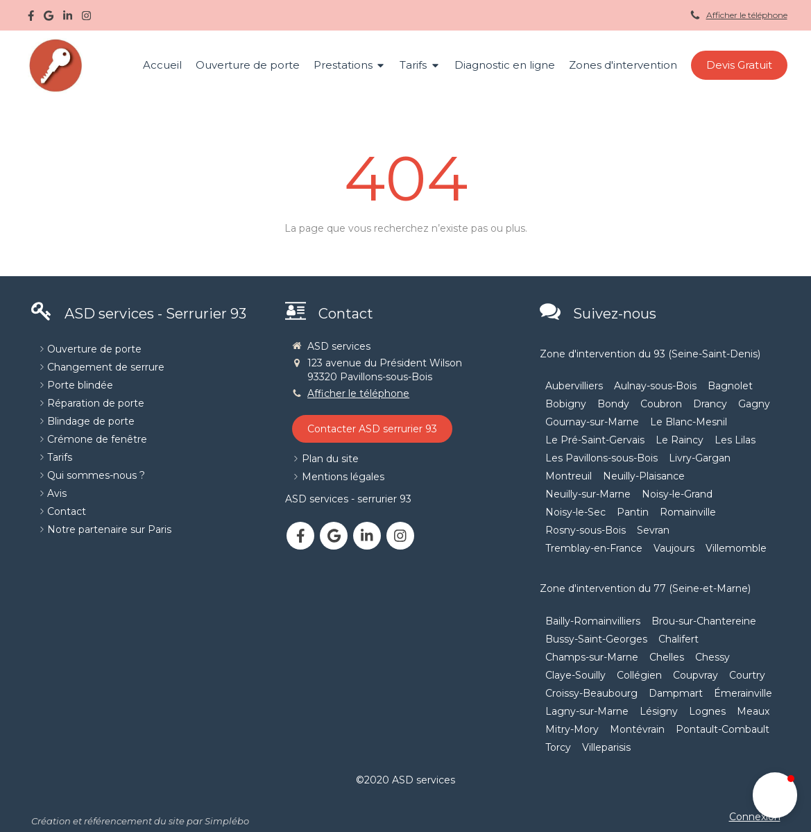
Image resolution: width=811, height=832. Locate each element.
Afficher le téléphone (746, 15)
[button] (775, 795)
